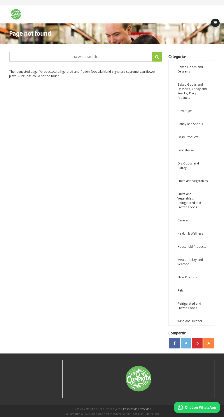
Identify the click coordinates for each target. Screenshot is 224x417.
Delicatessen (186, 150)
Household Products (191, 246)
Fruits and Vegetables (192, 181)
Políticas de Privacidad (137, 409)
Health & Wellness (190, 233)
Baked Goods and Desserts (190, 69)
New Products (187, 277)
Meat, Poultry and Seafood (190, 262)
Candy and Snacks (190, 124)
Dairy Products (187, 137)
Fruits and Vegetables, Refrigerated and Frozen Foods (189, 200)
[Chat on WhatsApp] (197, 407)
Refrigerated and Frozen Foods (189, 305)
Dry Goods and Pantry (188, 165)
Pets (180, 290)
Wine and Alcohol (189, 321)
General (182, 220)
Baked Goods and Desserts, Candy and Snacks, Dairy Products (192, 91)
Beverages (184, 111)
